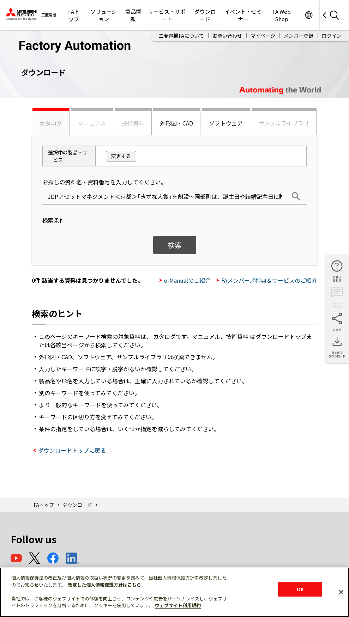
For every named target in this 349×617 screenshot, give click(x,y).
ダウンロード (205, 15)
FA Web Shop (281, 15)
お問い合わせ (227, 35)
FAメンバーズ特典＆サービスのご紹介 (269, 280)
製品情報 (133, 15)
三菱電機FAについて (181, 35)
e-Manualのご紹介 (187, 280)
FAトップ (73, 15)
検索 (175, 245)
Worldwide (308, 15)
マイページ (263, 35)
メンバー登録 (298, 35)
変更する (121, 155)
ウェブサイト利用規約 (178, 605)
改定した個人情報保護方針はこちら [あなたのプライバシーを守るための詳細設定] (104, 584)
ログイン (332, 35)
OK (300, 589)
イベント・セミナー (242, 15)
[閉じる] (341, 592)
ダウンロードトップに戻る (72, 450)
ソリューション (103, 15)
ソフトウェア (226, 123)
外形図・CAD (176, 123)
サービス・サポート (166, 15)
